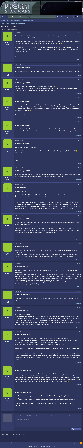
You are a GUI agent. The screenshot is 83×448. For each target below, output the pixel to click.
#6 (80, 140)
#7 (80, 168)
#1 (80, 32)
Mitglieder (30, 17)
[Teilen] (78, 33)
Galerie (21, 17)
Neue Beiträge (5, 20)
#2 (80, 64)
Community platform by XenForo (41, 446)
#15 (80, 367)
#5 (80, 122)
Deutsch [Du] (15, 443)
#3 (80, 79)
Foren (4, 17)
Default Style (5, 443)
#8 (80, 184)
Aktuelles (11, 17)
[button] (16, 17)
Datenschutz (63, 443)
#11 (80, 263)
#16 (80, 389)
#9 (80, 215)
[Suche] (78, 17)
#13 (80, 307)
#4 (80, 98)
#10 (80, 243)
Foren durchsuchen (15, 20)
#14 (80, 331)
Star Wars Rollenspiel (27, 20)
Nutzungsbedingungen (53, 443)
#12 (80, 291)
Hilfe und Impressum (73, 443)
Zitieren (79, 60)
